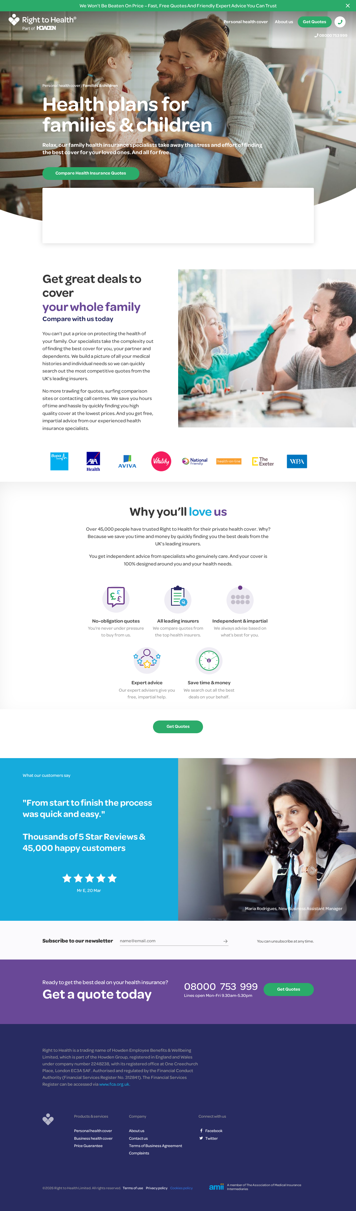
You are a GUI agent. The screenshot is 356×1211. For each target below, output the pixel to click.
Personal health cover (246, 21)
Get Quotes (314, 21)
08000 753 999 (333, 35)
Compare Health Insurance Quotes (91, 173)
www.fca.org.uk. (114, 1084)
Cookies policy (181, 1188)
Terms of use (133, 1188)
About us (284, 21)
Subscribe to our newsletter (77, 941)
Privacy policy (156, 1188)
